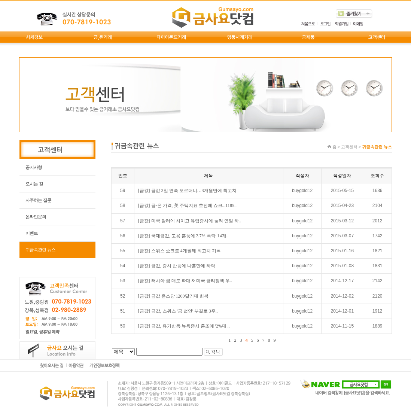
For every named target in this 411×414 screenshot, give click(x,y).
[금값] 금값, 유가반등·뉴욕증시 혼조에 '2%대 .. (184, 326)
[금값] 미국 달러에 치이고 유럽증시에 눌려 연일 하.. (189, 220)
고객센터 (376, 37)
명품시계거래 (240, 37)
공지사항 (33, 167)
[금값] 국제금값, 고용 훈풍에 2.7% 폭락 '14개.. (183, 235)
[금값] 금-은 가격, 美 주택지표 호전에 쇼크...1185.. (187, 205)
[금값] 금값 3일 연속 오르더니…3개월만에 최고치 (187, 190)
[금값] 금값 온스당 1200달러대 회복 (173, 296)
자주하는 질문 (38, 200)
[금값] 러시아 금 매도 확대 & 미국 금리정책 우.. (185, 280)
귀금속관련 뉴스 (40, 249)
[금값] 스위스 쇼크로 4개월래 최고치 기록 (179, 250)
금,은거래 (103, 37)
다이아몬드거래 (171, 37)
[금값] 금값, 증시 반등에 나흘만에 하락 (176, 265)
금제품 (308, 37)
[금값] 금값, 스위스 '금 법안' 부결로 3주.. (178, 311)
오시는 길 (34, 183)
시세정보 (34, 37)
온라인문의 (35, 216)
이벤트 (31, 233)
